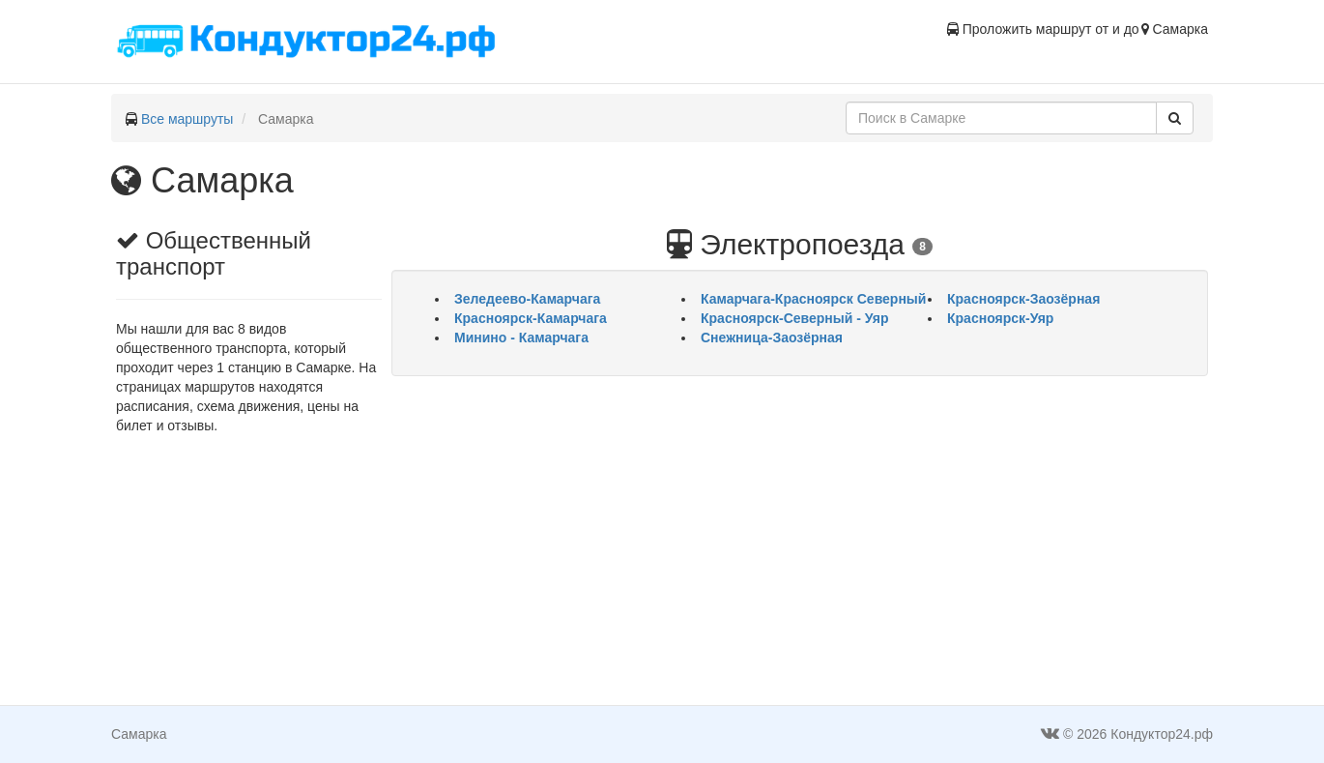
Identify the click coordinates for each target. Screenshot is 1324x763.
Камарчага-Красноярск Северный (813, 299)
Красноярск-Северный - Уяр (795, 318)
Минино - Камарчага (521, 337)
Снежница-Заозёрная (772, 337)
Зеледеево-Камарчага (527, 299)
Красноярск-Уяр (1000, 318)
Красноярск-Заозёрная (1023, 299)
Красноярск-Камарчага (530, 318)
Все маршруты (187, 119)
